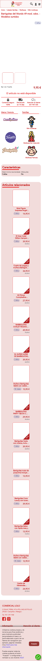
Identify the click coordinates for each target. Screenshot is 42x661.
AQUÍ (22, 658)
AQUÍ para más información (9, 646)
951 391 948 (9, 615)
